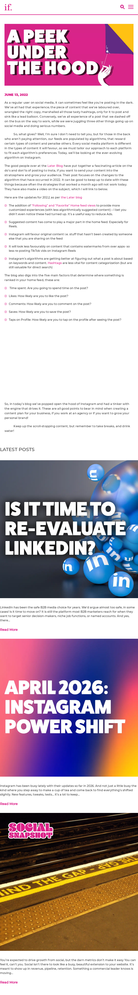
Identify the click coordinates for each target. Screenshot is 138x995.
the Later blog (71, 197)
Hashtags (55, 263)
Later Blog (55, 166)
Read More (9, 630)
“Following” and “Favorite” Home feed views (63, 205)
